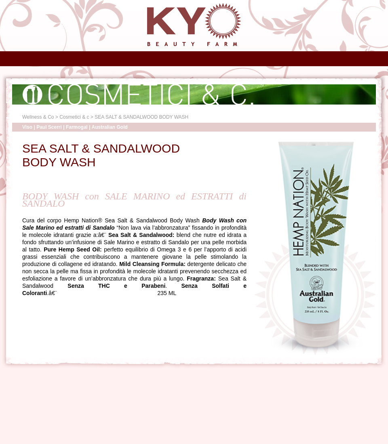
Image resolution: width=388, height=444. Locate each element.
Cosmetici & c (74, 117)
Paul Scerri (49, 127)
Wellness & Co (38, 117)
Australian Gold (110, 127)
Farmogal (77, 127)
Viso (27, 127)
